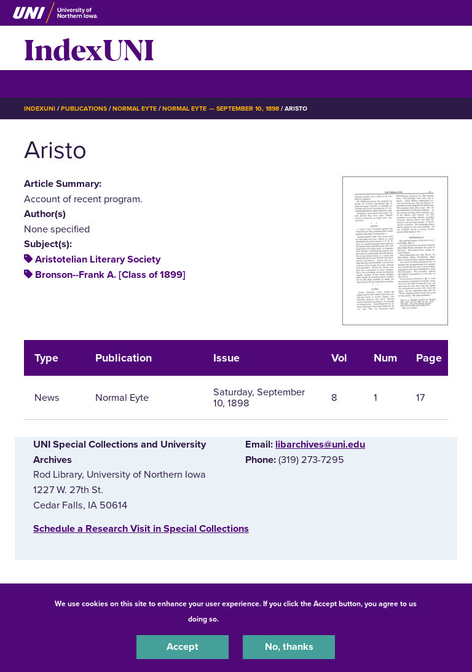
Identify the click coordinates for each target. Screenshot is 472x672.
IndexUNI (89, 48)
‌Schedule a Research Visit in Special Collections (141, 529)
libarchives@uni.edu (320, 444)
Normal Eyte (134, 109)
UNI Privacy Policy (253, 619)
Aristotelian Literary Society (97, 259)
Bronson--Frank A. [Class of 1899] (110, 275)
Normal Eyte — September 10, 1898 (220, 109)
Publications (83, 109)
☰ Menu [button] (46, 83)
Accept (183, 647)
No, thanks (289, 647)
